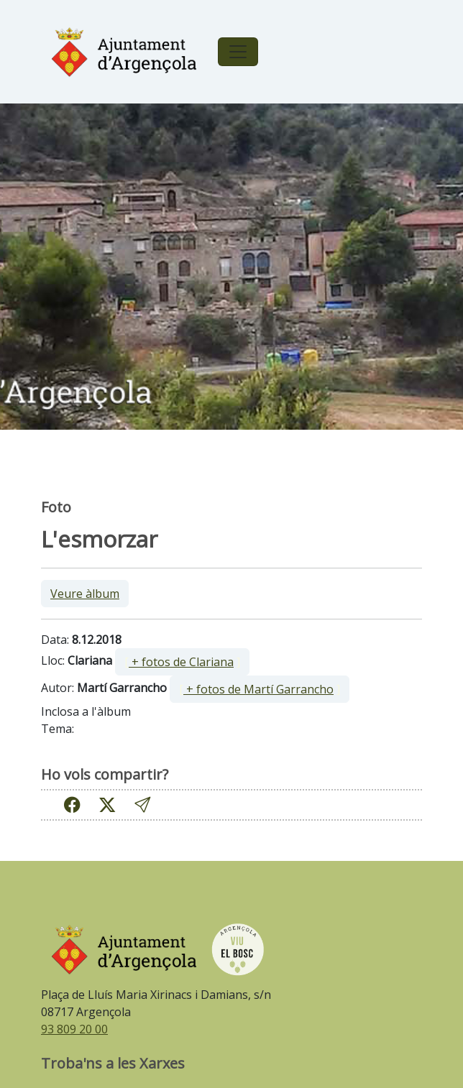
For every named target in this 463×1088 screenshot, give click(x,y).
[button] (142, 804)
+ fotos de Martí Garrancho (258, 689)
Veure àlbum (84, 593)
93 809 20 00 (74, 1029)
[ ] (182, 662)
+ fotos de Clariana (181, 662)
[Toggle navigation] (238, 51)
